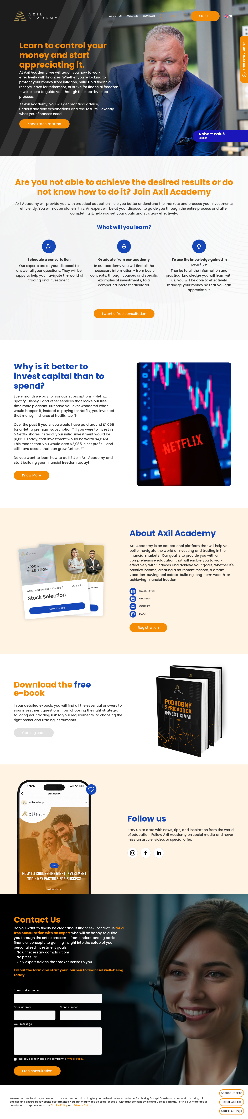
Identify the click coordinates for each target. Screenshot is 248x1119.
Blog (142, 614)
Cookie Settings (231, 1111)
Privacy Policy (74, 1059)
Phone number (69, 1007)
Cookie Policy (59, 1105)
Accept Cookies (231, 1093)
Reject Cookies (231, 1102)
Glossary (145, 599)
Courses (144, 606)
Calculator (147, 591)
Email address (23, 1007)
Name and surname (26, 990)
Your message (23, 1024)
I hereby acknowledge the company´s (51, 1059)
